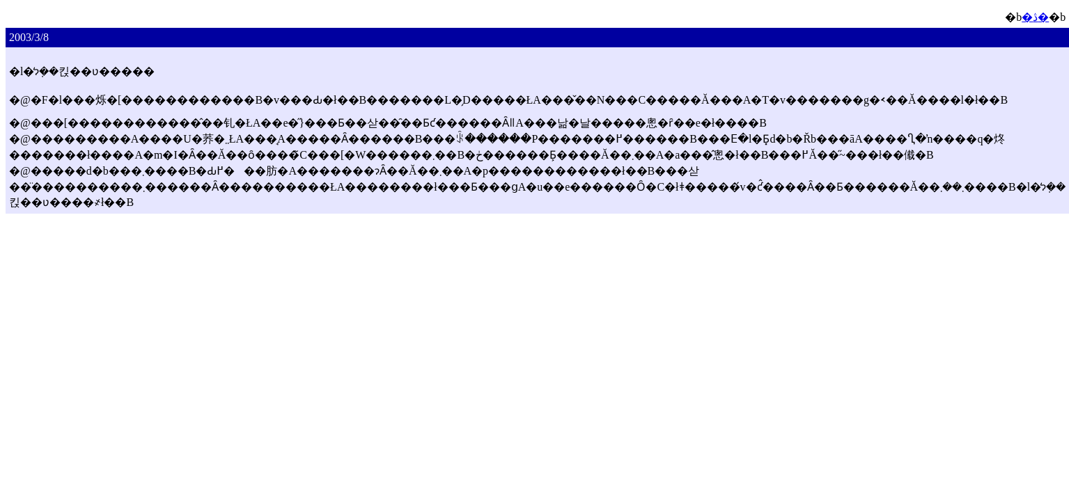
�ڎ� (1035, 17)
